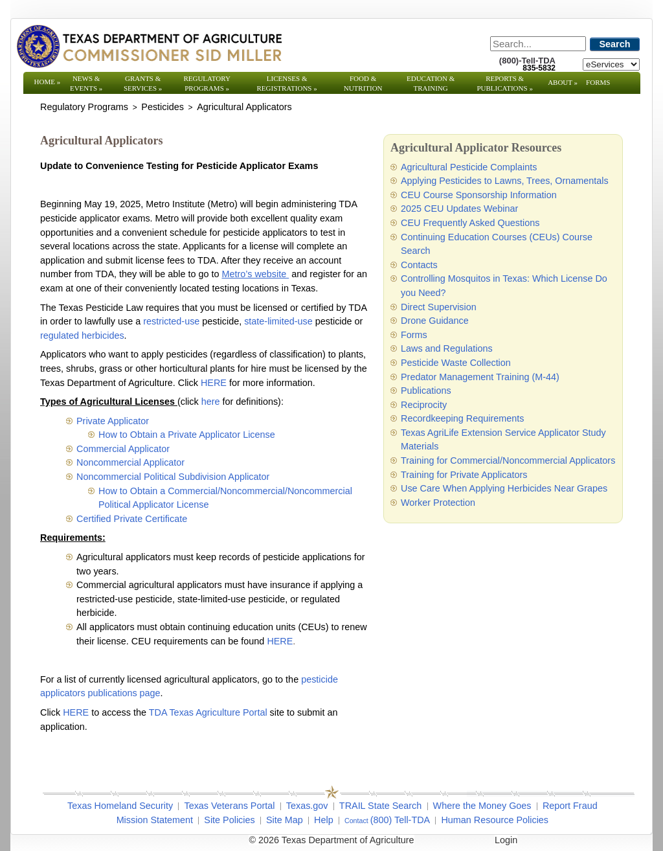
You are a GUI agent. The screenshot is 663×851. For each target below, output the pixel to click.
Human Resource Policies (494, 820)
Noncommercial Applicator (130, 462)
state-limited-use (278, 321)
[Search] (538, 43)
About (563, 82)
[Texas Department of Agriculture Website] (148, 46)
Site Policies (229, 820)
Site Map (284, 820)
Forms (598, 82)
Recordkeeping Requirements (462, 418)
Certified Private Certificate (131, 519)
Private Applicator (112, 421)
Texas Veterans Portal (229, 805)
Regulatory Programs (206, 83)
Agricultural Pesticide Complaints (469, 167)
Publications (426, 390)
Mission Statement (155, 820)
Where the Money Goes (482, 805)
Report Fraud (570, 805)
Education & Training (431, 83)
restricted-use (172, 321)
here (210, 401)
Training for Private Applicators (464, 475)
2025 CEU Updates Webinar (459, 208)
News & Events (86, 83)
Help (323, 820)
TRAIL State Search (380, 805)
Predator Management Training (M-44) (480, 377)
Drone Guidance (435, 320)
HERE (214, 383)
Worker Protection (438, 502)
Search (615, 44)
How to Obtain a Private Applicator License (186, 434)
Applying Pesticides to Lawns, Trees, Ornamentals (505, 181)
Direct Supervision (439, 307)
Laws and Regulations (447, 348)
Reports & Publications (504, 83)
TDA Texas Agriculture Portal (208, 712)
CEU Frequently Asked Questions (470, 223)
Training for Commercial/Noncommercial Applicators (508, 460)
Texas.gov (307, 805)
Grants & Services (143, 83)
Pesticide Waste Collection (456, 362)
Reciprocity (424, 405)
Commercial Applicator (123, 449)
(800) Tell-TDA (400, 820)
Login (506, 840)
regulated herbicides (82, 335)
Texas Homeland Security (120, 805)
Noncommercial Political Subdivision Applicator (172, 476)
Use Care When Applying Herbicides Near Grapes (504, 488)
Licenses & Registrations (287, 83)
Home (47, 81)
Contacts (419, 265)
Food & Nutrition (363, 83)
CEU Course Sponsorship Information (479, 195)
